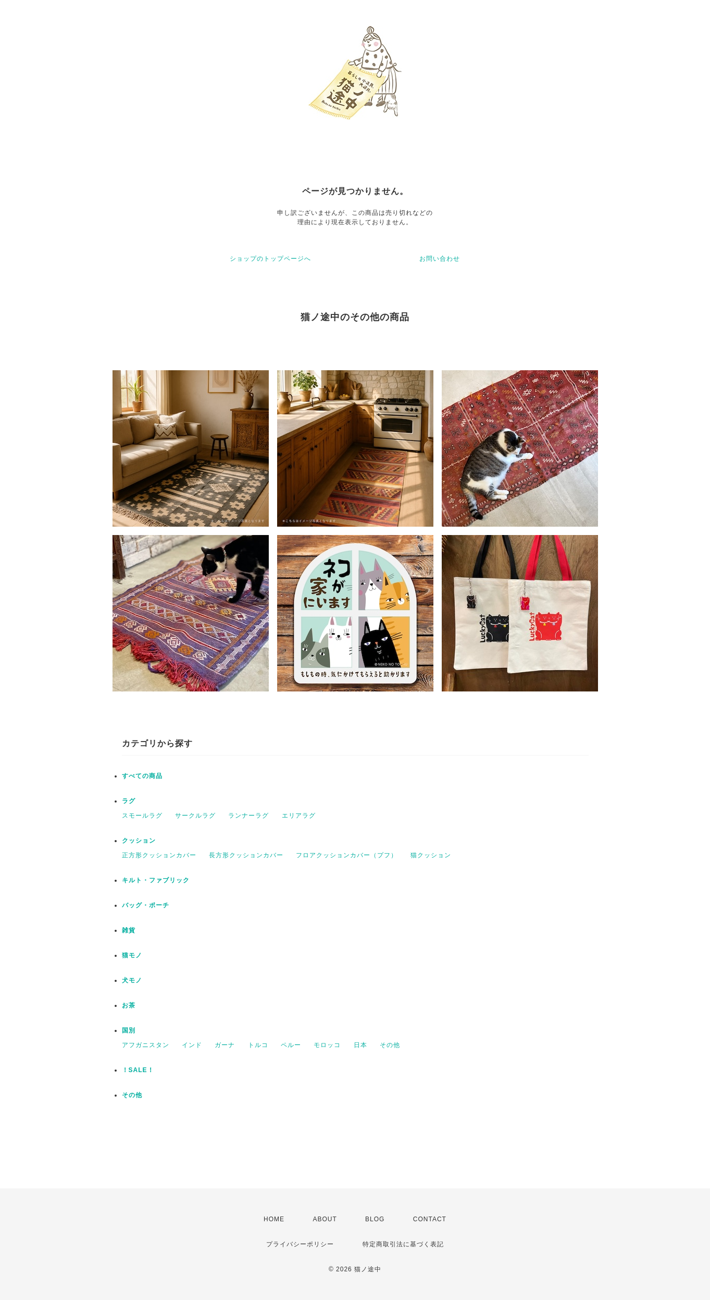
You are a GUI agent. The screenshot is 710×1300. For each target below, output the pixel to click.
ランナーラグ (248, 815)
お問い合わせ (439, 258)
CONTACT (429, 1219)
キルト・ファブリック (156, 880)
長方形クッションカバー (246, 855)
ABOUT (325, 1219)
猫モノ (132, 955)
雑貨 (128, 930)
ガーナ (225, 1045)
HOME (274, 1219)
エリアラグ (299, 815)
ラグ (128, 801)
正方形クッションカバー (159, 855)
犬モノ (132, 980)
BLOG (374, 1219)
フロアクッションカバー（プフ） (346, 855)
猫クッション (430, 855)
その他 (390, 1045)
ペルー (291, 1045)
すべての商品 (142, 776)
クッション (139, 840)
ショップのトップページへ (270, 258)
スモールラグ (142, 815)
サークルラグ (195, 815)
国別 (128, 1030)
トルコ (258, 1045)
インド (192, 1045)
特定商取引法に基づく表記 (403, 1244)
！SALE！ (138, 1070)
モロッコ (327, 1045)
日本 (360, 1045)
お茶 (128, 1005)
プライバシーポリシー (300, 1244)
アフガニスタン (145, 1045)
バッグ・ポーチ (145, 905)
